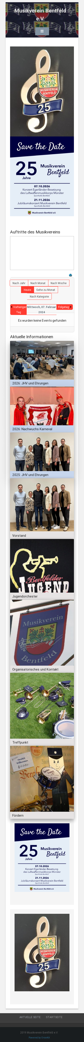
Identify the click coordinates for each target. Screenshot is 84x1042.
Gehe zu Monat (45, 289)
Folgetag (63, 307)
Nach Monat (37, 283)
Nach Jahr (19, 283)
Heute (27, 289)
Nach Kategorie (39, 296)
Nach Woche (59, 283)
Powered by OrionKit (39, 1037)
